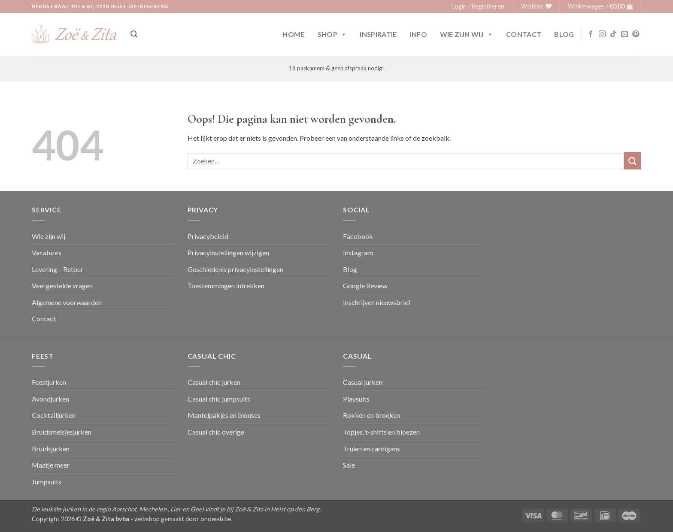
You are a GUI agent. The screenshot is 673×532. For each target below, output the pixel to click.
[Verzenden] (632, 160)
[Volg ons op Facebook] (590, 34)
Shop (332, 34)
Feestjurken (49, 382)
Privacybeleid (208, 236)
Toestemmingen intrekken (226, 285)
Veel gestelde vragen (62, 285)
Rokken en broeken (371, 415)
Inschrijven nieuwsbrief (377, 302)
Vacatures (46, 252)
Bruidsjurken (51, 448)
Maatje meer (51, 465)
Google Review (365, 285)
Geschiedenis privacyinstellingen (235, 269)
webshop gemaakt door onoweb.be (182, 519)
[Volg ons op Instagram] (602, 34)
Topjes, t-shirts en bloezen (381, 432)
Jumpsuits (46, 482)
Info (418, 34)
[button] (478, 6)
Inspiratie (378, 34)
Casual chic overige (216, 432)
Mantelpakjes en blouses (224, 415)
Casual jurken (362, 382)
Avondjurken (50, 399)
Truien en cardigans (371, 448)
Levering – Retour (57, 269)
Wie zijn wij (466, 34)
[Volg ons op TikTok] (613, 34)
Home (293, 34)
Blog (564, 34)
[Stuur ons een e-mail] (624, 34)
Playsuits (356, 399)
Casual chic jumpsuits (219, 399)
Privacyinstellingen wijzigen (228, 252)
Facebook (358, 236)
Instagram (358, 252)
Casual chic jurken (214, 382)
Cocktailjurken (54, 415)
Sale (349, 465)
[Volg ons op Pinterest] (635, 34)
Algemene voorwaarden (67, 302)
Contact (523, 34)
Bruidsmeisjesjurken (61, 432)
